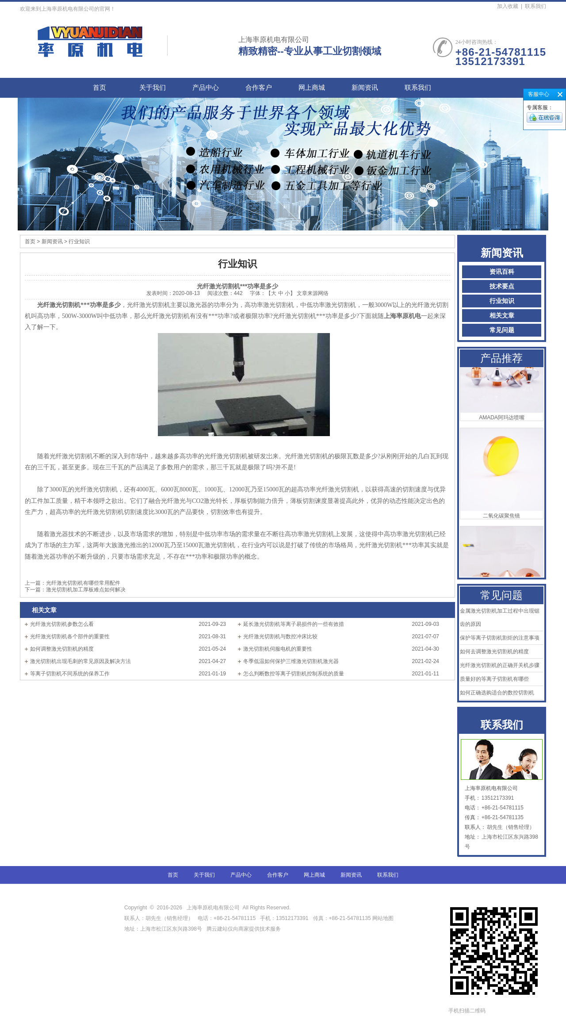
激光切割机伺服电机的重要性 (277, 649)
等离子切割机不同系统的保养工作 (70, 674)
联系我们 (535, 6)
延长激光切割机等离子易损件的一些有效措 (293, 624)
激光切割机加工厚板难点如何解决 (86, 590)
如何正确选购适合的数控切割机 (497, 693)
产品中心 (205, 87)
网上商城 (311, 87)
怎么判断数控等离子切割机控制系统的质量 (293, 674)
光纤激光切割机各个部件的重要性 (70, 636)
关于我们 (152, 87)
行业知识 (502, 301)
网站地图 (383, 918)
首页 (99, 87)
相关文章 (502, 315)
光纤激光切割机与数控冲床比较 (280, 636)
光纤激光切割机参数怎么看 (62, 624)
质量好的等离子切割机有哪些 (494, 679)
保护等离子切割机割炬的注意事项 (499, 638)
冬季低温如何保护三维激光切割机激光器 (291, 661)
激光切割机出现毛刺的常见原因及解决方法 (80, 661)
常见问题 (502, 330)
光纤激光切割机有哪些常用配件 (83, 583)
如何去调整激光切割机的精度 (494, 651)
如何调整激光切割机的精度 (62, 649)
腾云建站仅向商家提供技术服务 (244, 929)
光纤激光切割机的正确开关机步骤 (499, 665)
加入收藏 (507, 6)
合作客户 (258, 87)
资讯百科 (502, 271)
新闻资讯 (365, 87)
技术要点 (502, 286)
